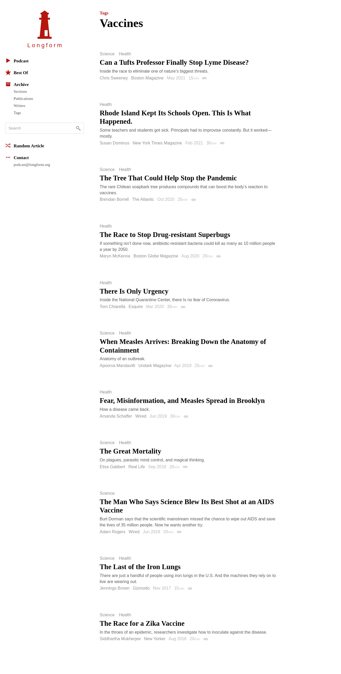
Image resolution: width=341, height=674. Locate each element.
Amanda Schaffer (116, 416)
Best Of (16, 72)
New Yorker (155, 639)
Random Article (24, 145)
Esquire (136, 306)
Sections (20, 91)
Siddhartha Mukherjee (120, 639)
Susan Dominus (114, 143)
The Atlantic (143, 199)
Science (107, 54)
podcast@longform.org (32, 165)
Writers (19, 106)
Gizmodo (141, 588)
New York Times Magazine (157, 143)
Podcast (17, 60)
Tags (17, 113)
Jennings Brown (115, 588)
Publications (23, 98)
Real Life (136, 467)
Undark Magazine (154, 365)
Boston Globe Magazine (156, 256)
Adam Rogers (112, 532)
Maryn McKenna (115, 256)
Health (125, 54)
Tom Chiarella (112, 306)
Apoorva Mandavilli (117, 365)
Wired (140, 416)
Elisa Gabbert (112, 467)
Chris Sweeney (114, 78)
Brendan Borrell (114, 199)
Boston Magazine (147, 78)
